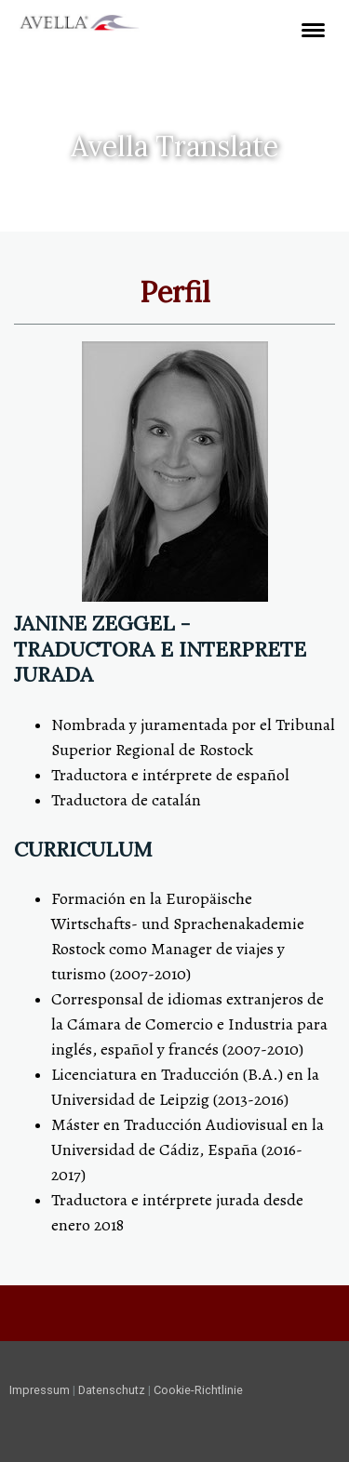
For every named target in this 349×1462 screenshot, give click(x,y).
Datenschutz (111, 1390)
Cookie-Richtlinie (198, 1390)
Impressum (39, 1390)
